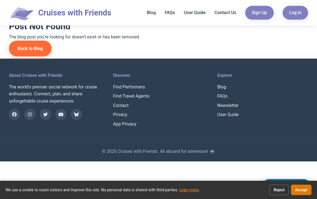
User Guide (194, 12)
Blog (151, 12)
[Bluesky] (76, 114)
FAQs (170, 12)
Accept (301, 190)
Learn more (189, 190)
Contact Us (225, 12)
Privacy (120, 114)
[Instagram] (29, 114)
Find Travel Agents (131, 96)
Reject (279, 190)
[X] (45, 114)
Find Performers (129, 87)
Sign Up (259, 12)
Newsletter (228, 105)
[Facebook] (14, 114)
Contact (121, 105)
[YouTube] (61, 114)
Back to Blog (30, 48)
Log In (295, 12)
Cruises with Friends (74, 12)
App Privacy (124, 124)
